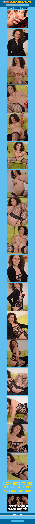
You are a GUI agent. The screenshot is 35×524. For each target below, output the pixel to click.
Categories (9, 8)
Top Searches (25, 8)
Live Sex (6, 1)
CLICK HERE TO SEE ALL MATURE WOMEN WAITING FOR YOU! (17, 487)
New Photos (17, 8)
